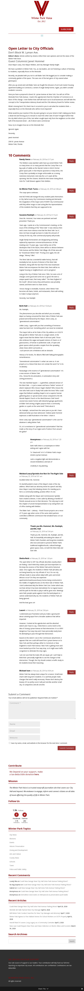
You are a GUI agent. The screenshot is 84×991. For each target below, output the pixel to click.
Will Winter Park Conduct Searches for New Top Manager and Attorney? (35, 913)
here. (36, 774)
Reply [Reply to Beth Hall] (71, 307)
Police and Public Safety (18, 869)
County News (14, 858)
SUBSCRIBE (66, 29)
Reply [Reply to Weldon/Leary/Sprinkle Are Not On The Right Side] (71, 475)
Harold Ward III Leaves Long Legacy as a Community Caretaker (32, 922)
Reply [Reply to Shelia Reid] (71, 560)
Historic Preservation (17, 846)
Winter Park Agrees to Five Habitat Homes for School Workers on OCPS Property (38, 916)
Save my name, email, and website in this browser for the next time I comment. (39, 743)
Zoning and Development (19, 850)
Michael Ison (24, 670)
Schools (12, 861)
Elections (13, 838)
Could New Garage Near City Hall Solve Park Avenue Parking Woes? (44, 881)
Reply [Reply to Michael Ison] (71, 672)
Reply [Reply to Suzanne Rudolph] (71, 216)
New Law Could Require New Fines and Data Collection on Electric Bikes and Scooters (40, 926)
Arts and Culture (15, 854)
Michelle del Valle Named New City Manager (25, 910)
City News (13, 835)
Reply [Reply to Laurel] (71, 612)
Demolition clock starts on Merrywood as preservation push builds (44, 894)
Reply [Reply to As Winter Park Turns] (71, 190)
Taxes (12, 865)
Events (12, 842)
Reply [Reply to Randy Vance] (71, 161)
